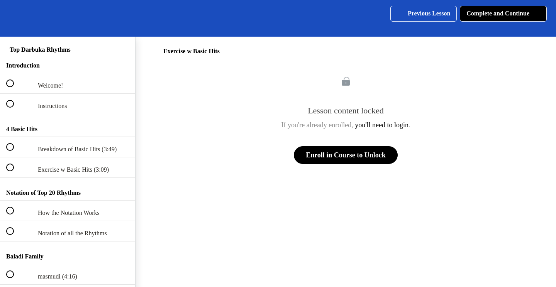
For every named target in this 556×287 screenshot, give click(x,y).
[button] (14, 18)
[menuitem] (67, 18)
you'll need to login (382, 125)
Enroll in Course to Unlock (346, 155)
